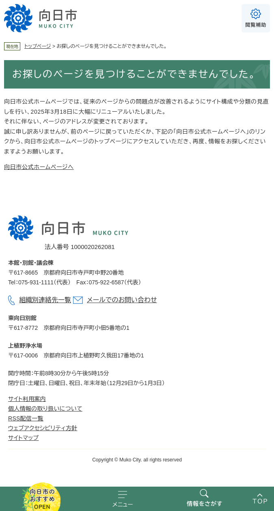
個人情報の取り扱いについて (45, 408)
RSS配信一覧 (25, 418)
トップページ (37, 46)
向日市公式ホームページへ (39, 167)
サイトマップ (23, 438)
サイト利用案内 (27, 399)
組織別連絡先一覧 (45, 300)
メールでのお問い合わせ (122, 300)
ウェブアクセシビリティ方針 (42, 428)
